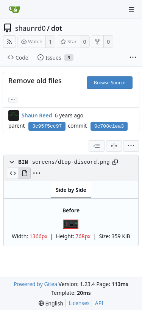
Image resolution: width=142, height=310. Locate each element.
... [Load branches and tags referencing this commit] (13, 99)
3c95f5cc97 (47, 126)
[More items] (133, 57)
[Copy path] (115, 162)
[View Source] (13, 173)
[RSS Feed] (9, 41)
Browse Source (109, 82)
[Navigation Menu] (131, 9)
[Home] (14, 9)
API (99, 303)
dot (56, 28)
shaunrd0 (30, 28)
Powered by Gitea (35, 284)
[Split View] (114, 146)
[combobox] (97, 146)
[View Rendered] (25, 173)
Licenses (79, 303)
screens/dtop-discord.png (70, 162)
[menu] (131, 146)
